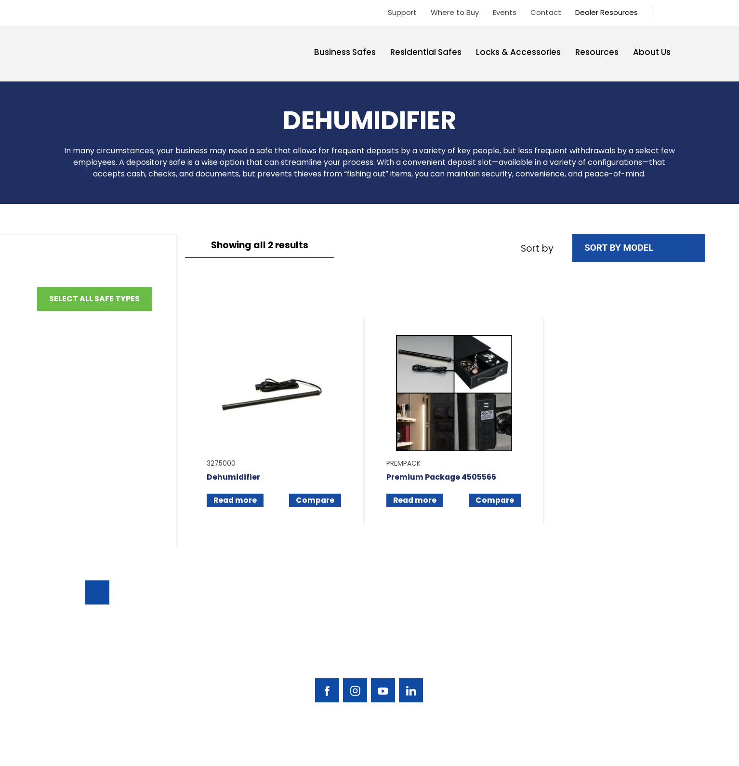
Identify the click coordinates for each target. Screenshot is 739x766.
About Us (652, 52)
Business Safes (345, 52)
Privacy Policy (647, 752)
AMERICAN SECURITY (340, 752)
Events (504, 12)
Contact (545, 12)
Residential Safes (426, 52)
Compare (315, 500)
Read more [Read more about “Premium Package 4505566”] (415, 500)
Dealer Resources (606, 12)
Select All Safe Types (94, 298)
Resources (597, 52)
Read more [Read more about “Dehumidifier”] (235, 500)
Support (402, 12)
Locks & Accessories (518, 52)
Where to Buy (455, 12)
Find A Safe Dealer (609, 628)
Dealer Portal (600, 677)
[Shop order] (638, 248)
